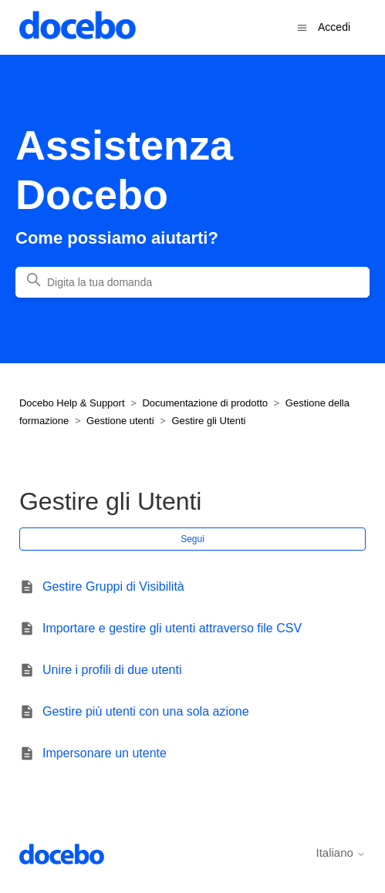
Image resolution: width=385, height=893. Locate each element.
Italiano (341, 852)
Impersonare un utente (104, 753)
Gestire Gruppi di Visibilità (113, 586)
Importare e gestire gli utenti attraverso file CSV (172, 628)
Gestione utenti (120, 420)
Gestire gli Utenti (208, 420)
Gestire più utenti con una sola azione (145, 711)
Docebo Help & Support (72, 403)
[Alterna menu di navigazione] (302, 26)
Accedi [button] (334, 27)
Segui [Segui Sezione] (192, 539)
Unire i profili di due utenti (112, 669)
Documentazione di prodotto (205, 403)
